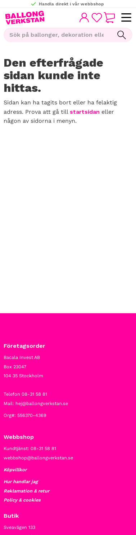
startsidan (85, 111)
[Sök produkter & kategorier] (57, 35)
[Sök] (121, 35)
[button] (126, 18)
